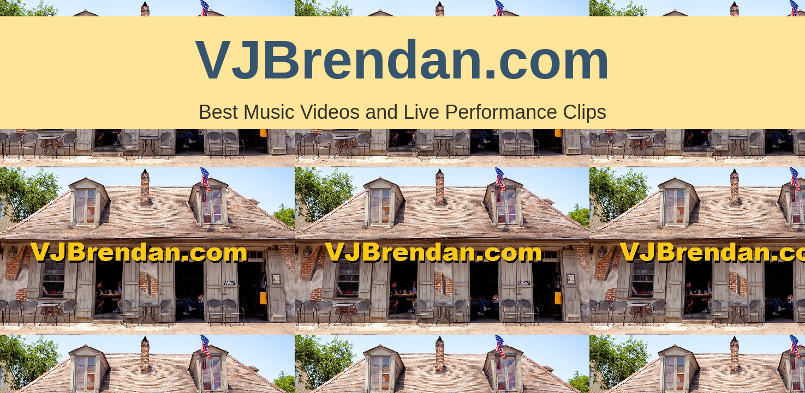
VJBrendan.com (402, 59)
